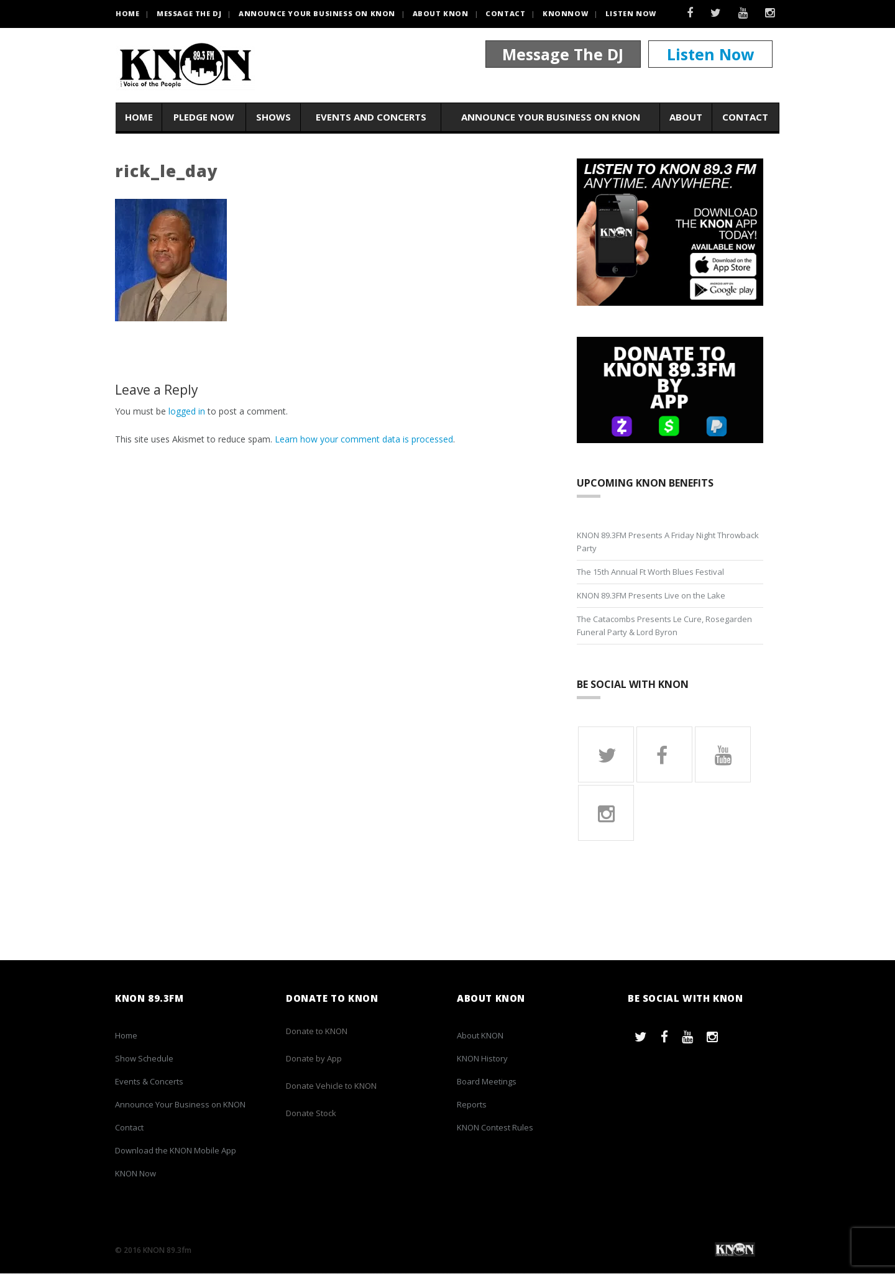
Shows (273, 117)
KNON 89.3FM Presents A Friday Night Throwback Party (668, 541)
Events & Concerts (149, 1082)
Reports (472, 1105)
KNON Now (135, 1174)
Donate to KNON (316, 1031)
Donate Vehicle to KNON (331, 1086)
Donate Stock (311, 1113)
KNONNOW (565, 13)
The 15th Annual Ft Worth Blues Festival (650, 571)
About (685, 117)
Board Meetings (486, 1082)
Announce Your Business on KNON (317, 13)
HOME (127, 13)
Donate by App (314, 1059)
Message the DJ (189, 13)
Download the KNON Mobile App (175, 1151)
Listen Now (630, 13)
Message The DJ (562, 54)
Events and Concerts (371, 117)
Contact (505, 13)
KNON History (482, 1059)
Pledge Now (203, 117)
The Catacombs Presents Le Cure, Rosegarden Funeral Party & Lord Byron (664, 625)
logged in (186, 411)
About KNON (441, 13)
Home (139, 117)
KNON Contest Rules (495, 1128)
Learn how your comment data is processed (364, 439)
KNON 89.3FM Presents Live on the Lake (651, 595)
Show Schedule (144, 1059)
